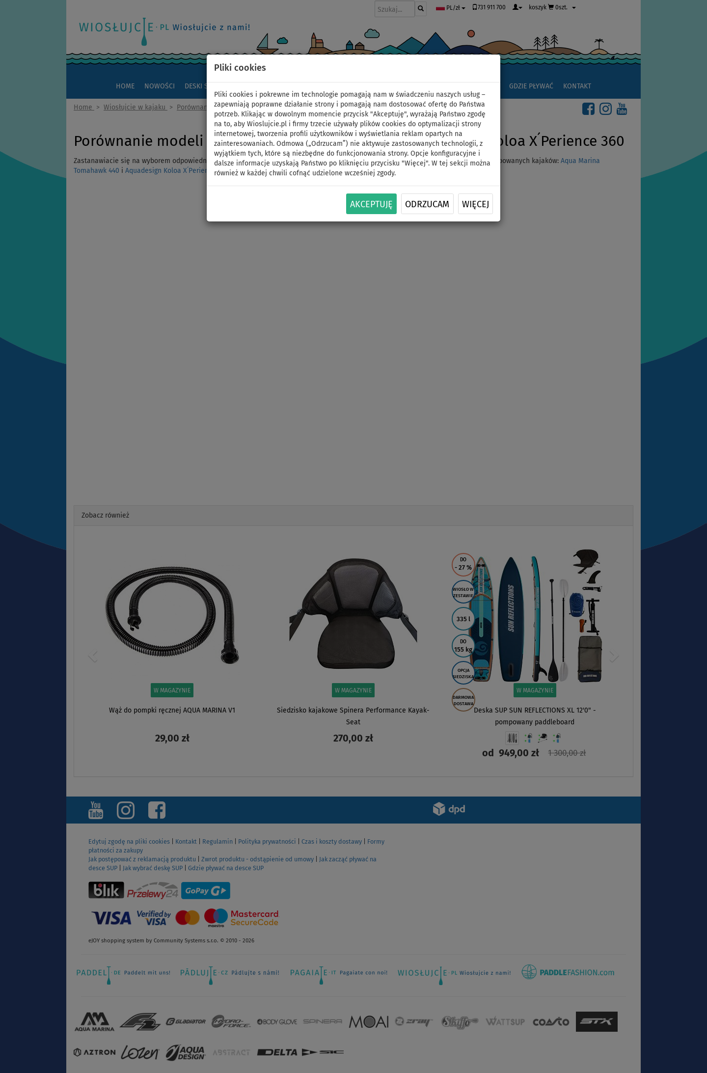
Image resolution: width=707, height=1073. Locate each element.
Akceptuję (371, 204)
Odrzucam (427, 204)
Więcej (475, 204)
